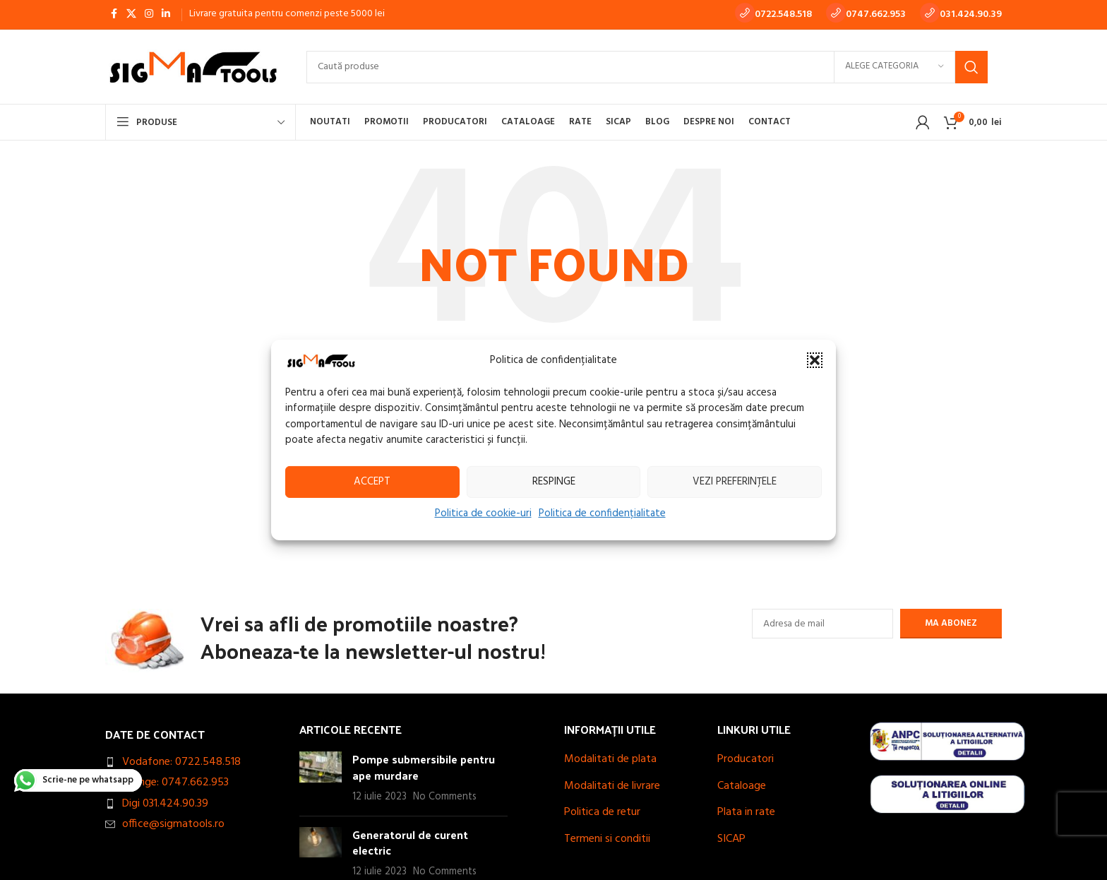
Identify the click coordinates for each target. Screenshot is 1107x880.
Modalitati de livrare (612, 786)
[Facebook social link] (113, 14)
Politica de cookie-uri (483, 512)
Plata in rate (746, 812)
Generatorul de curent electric (410, 842)
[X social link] (131, 14)
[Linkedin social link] (165, 14)
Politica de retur (602, 812)
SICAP (731, 839)
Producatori (745, 759)
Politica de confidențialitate (602, 512)
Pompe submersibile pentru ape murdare (423, 767)
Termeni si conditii (607, 839)
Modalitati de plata (610, 759)
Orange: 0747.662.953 (175, 782)
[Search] (647, 67)
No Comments (445, 797)
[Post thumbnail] (320, 777)
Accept (372, 481)
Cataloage (741, 786)
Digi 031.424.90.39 (165, 804)
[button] (815, 360)
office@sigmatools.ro (173, 824)
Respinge (553, 481)
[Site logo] (191, 67)
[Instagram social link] (148, 14)
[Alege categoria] (894, 67)
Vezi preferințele (735, 481)
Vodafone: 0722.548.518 (181, 762)
